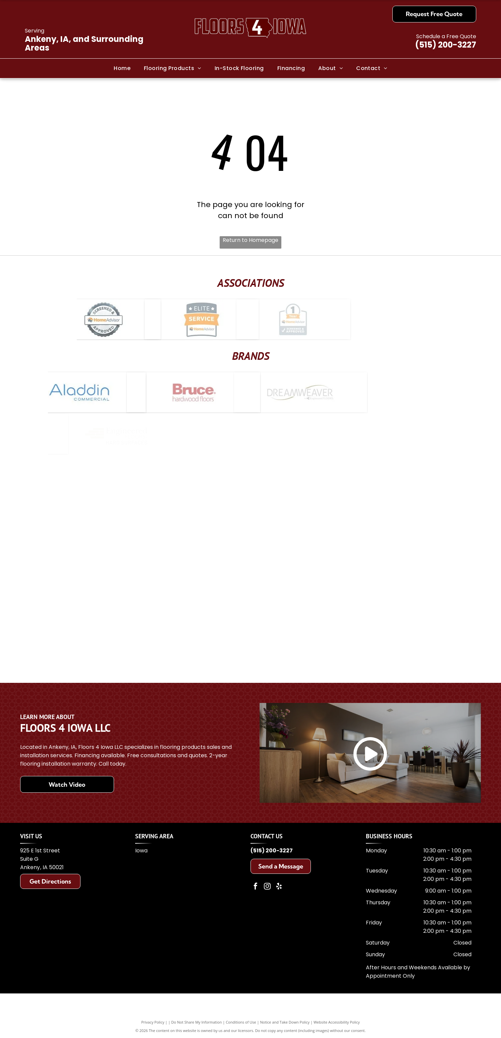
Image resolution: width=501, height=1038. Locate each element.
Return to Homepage (250, 240)
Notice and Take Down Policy (285, 1022)
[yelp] (279, 887)
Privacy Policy (152, 1022)
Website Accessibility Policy (337, 1022)
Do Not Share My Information (196, 1022)
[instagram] (267, 887)
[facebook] (255, 887)
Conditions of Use (241, 1022)
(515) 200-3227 (445, 44)
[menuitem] (122, 68)
